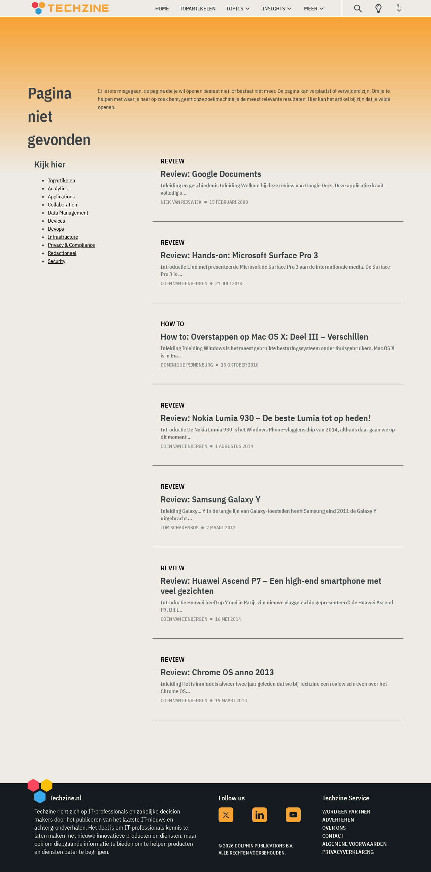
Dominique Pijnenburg (187, 365)
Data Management (68, 212)
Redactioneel (62, 253)
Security (56, 261)
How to (172, 323)
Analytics (58, 188)
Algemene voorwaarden (354, 843)
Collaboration (62, 204)
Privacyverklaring (348, 851)
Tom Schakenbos (180, 528)
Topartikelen (198, 8)
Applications (61, 196)
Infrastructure (63, 236)
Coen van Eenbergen (184, 283)
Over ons (334, 827)
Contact (332, 835)
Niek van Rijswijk (181, 202)
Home (162, 8)
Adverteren (338, 819)
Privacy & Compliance (71, 244)
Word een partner (346, 811)
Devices (56, 220)
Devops (56, 228)
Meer (311, 8)
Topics (234, 8)
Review (173, 160)
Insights (273, 8)
